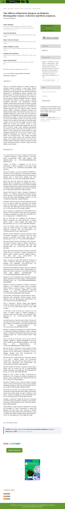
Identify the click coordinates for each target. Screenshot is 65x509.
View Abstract (48, 26)
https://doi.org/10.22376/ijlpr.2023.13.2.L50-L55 (17, 69)
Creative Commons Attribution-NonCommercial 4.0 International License (50, 119)
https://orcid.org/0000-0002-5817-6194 (10, 29)
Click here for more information (25, 431)
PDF (44, 28)
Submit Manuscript (14, 450)
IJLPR (41, 506)
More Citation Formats (49, 80)
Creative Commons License (32, 505)
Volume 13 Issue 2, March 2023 (23, 8)
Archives (10, 8)
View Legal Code (51, 505)
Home (5, 8)
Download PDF (48, 30)
